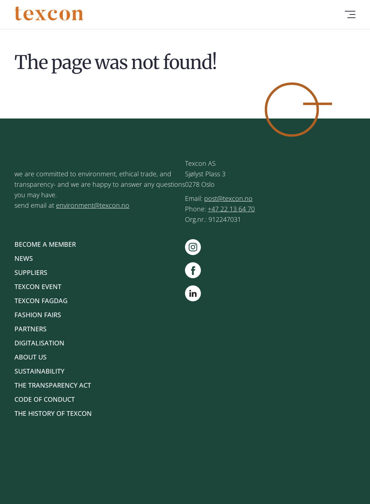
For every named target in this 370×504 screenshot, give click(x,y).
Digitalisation (39, 343)
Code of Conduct (44, 399)
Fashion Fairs (37, 314)
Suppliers (30, 272)
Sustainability (39, 371)
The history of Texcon (53, 413)
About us (30, 357)
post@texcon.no (228, 198)
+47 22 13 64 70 (231, 208)
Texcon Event (37, 286)
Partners (30, 328)
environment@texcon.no (92, 205)
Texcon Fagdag (41, 300)
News (23, 258)
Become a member (45, 244)
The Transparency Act (52, 385)
